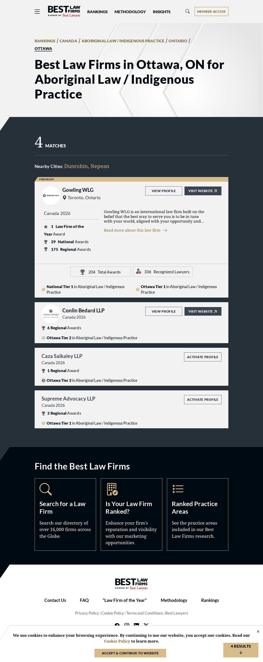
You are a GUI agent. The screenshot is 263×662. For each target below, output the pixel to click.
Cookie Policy (112, 613)
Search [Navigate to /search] (65, 514)
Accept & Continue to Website (130, 653)
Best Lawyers (176, 613)
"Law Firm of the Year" (125, 600)
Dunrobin (76, 166)
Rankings (210, 600)
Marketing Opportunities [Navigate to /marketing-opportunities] (131, 514)
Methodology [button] (130, 11)
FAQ (84, 600)
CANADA (68, 41)
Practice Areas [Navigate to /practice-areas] (197, 514)
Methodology (174, 600)
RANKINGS (45, 41)
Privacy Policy (87, 613)
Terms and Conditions (144, 613)
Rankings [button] (97, 11)
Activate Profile (202, 357)
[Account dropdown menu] (211, 11)
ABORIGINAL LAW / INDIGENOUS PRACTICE (123, 41)
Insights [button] (161, 11)
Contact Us (55, 600)
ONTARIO (178, 41)
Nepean (100, 166)
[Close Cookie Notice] (255, 632)
